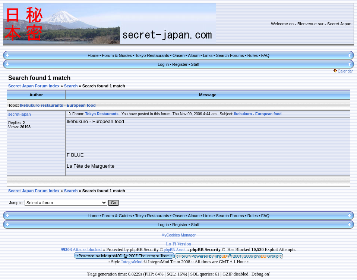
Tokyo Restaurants (152, 55)
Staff (195, 64)
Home (93, 55)
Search (71, 86)
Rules (252, 55)
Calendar (343, 71)
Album (193, 55)
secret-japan (19, 114)
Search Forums (230, 55)
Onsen (178, 55)
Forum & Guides (117, 55)
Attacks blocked (81, 249)
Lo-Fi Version (178, 244)
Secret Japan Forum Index (34, 86)
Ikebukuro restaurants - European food (58, 105)
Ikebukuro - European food (257, 114)
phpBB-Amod (175, 250)
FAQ (265, 55)
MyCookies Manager (178, 235)
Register (179, 64)
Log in (163, 64)
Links (208, 55)
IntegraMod (132, 261)
